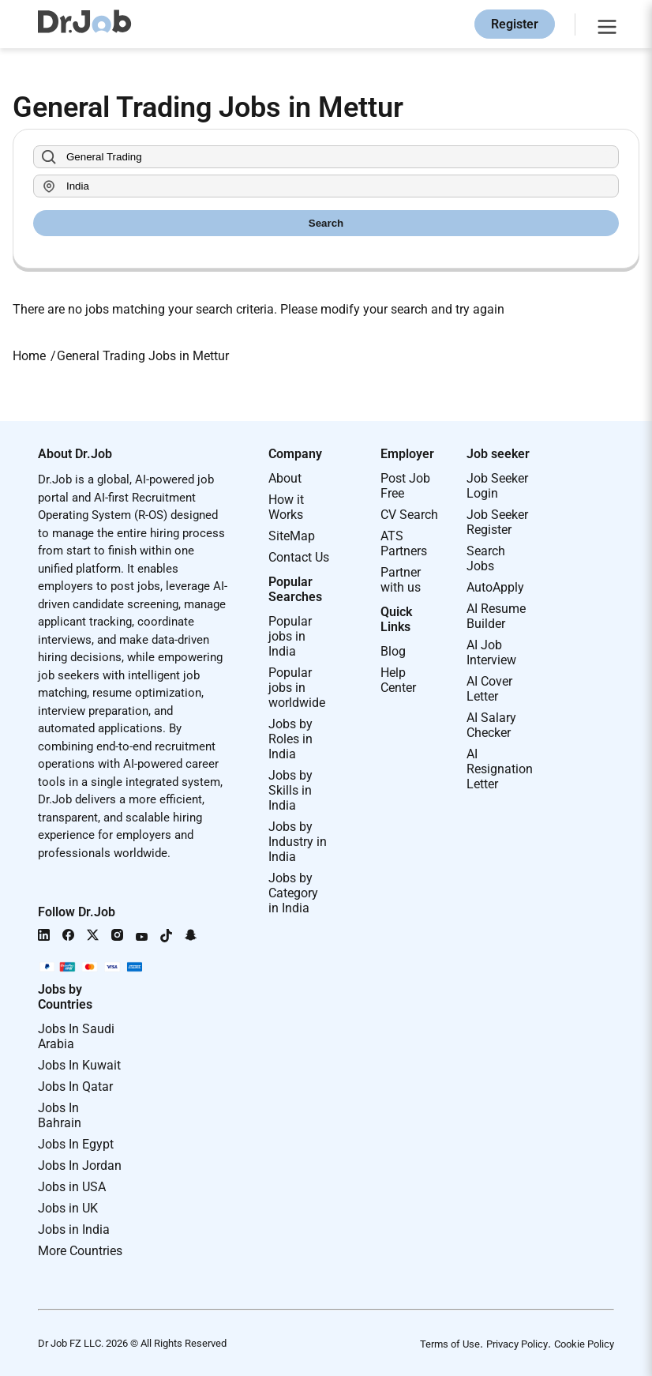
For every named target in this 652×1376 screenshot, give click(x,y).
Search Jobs (486, 558)
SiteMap (291, 535)
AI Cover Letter (489, 689)
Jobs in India (74, 1229)
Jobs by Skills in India (290, 790)
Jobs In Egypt (76, 1144)
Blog (393, 651)
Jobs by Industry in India (297, 841)
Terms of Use (450, 1344)
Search (326, 223)
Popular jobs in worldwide (296, 687)
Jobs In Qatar (75, 1086)
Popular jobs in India (290, 636)
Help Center (398, 680)
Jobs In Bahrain (59, 1115)
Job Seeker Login (497, 486)
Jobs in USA (72, 1186)
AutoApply (495, 587)
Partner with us (400, 580)
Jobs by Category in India (293, 892)
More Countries (80, 1250)
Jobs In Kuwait (79, 1065)
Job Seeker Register (497, 522)
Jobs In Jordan (80, 1165)
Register (514, 24)
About (285, 478)
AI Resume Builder (496, 616)
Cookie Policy (584, 1344)
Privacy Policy (517, 1344)
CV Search (409, 514)
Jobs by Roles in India (290, 738)
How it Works (286, 507)
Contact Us (298, 557)
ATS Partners (403, 543)
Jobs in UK (68, 1208)
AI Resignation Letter (500, 768)
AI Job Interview (491, 652)
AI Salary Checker (491, 725)
